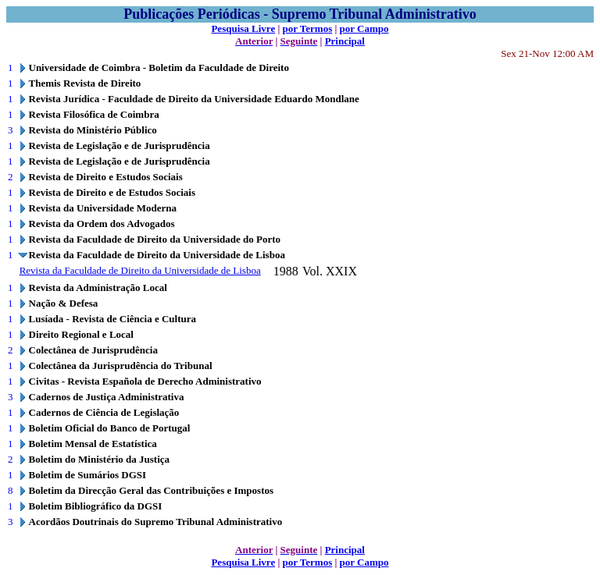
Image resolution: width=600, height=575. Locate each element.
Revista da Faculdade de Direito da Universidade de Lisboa (140, 270)
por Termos (308, 28)
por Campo (364, 28)
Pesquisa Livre (243, 28)
